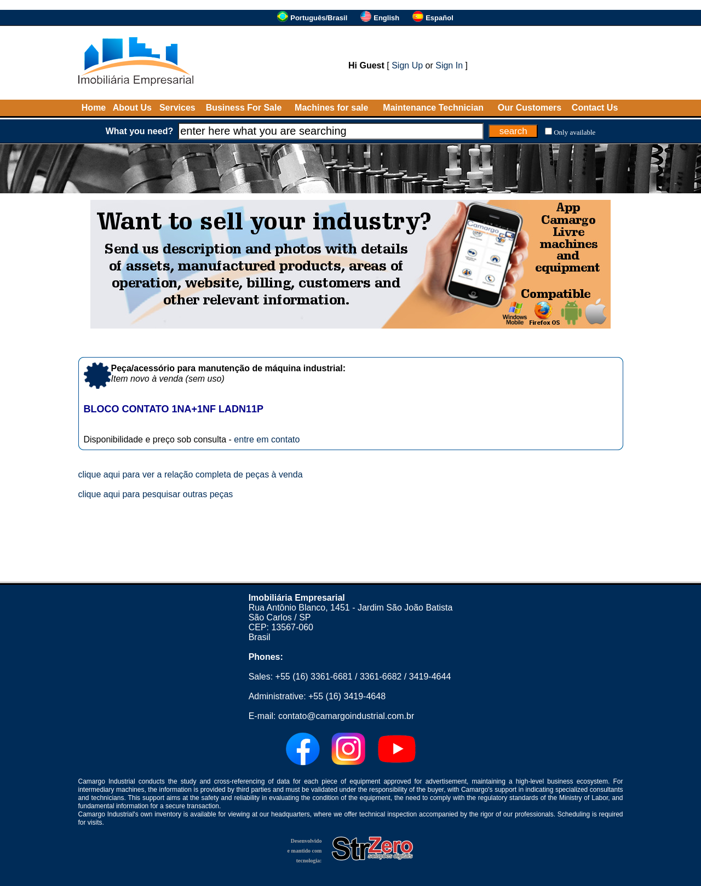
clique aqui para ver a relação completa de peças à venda (190, 474)
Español (439, 18)
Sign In (449, 65)
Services (177, 107)
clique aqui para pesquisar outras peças (155, 494)
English (386, 18)
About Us (132, 107)
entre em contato (267, 439)
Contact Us (595, 107)
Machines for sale (331, 107)
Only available (574, 132)
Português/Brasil (318, 18)
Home (94, 107)
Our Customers (529, 107)
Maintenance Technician (433, 107)
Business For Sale (244, 107)
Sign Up (407, 65)
